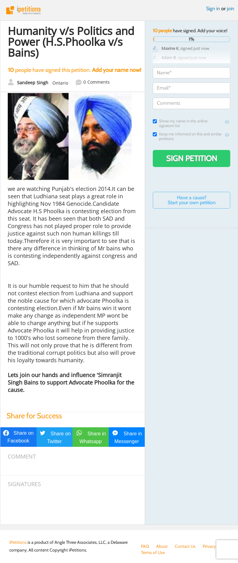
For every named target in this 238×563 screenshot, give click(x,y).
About (162, 546)
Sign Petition (191, 158)
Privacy (209, 546)
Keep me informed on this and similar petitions (187, 136)
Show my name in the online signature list (180, 123)
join (230, 8)
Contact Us (185, 546)
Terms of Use (153, 552)
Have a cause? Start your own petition (192, 200)
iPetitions (119, 10)
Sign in (213, 8)
